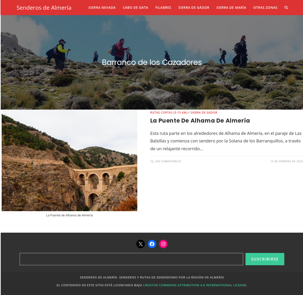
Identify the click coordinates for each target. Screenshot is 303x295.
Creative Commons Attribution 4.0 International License (194, 285)
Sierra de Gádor (204, 113)
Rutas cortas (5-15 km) (168, 113)
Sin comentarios (168, 161)
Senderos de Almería (44, 7)
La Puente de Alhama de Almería (200, 120)
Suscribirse (265, 259)
